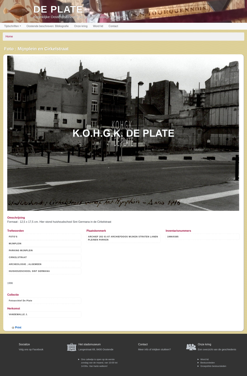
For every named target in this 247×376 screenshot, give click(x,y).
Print (18, 327)
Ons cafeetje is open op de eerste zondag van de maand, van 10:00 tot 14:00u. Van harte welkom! (99, 362)
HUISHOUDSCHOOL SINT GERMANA (29, 271)
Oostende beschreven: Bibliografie (48, 26)
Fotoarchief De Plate (20, 300)
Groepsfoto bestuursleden (213, 366)
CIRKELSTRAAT (18, 257)
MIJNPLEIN (15, 243)
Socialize (24, 344)
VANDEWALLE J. (18, 314)
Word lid (98, 26)
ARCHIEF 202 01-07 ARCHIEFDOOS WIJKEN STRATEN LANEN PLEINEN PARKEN (123, 238)
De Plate (58, 9)
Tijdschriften (11, 26)
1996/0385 (173, 236)
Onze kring (80, 26)
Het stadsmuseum (89, 344)
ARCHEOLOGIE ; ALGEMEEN (25, 264)
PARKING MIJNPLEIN (21, 250)
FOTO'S (13, 236)
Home (9, 36)
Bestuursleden (207, 362)
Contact (113, 26)
